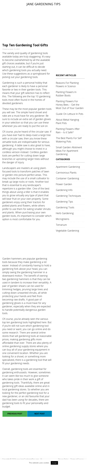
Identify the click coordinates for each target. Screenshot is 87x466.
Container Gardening (67, 178)
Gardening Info (64, 190)
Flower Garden (64, 184)
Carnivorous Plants (66, 172)
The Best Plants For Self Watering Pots (69, 139)
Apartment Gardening (68, 166)
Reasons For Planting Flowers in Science (67, 84)
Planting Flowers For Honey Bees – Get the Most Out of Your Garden (70, 104)
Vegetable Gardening (67, 230)
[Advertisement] (43, 24)
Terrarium (61, 224)
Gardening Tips (64, 201)
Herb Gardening (65, 213)
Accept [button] (54, 463)
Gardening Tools (65, 207)
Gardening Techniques (68, 195)
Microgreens (62, 219)
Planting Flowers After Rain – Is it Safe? (68, 130)
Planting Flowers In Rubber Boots (66, 93)
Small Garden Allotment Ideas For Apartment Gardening (69, 151)
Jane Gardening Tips (43, 4)
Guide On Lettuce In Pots (69, 113)
